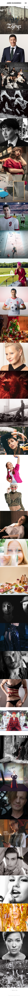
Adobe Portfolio (16, 995)
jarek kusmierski (14, 3)
